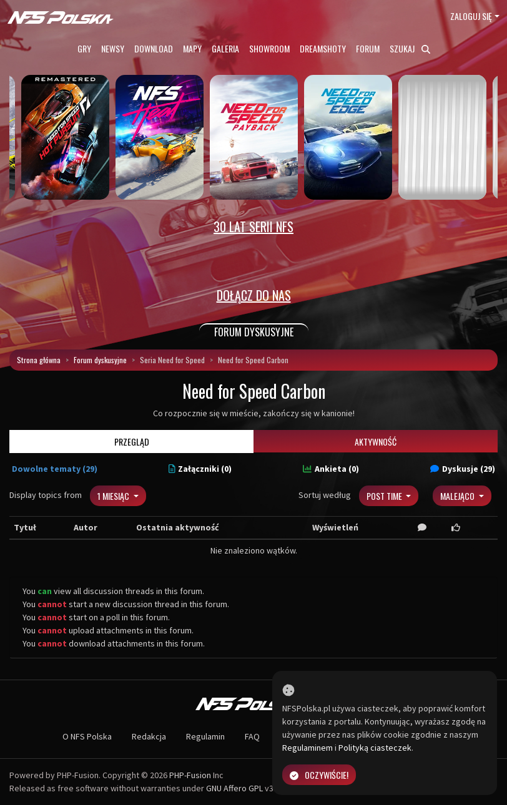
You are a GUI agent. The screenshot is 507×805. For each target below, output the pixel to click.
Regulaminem (307, 747)
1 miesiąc (114, 495)
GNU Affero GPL (234, 788)
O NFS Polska (87, 736)
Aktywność (375, 441)
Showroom (269, 48)
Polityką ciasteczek (374, 747)
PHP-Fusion (190, 775)
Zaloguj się (471, 15)
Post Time (385, 495)
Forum (368, 48)
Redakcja (149, 736)
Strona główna (39, 360)
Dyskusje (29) (462, 468)
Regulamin (205, 736)
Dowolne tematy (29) (54, 468)
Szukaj (410, 48)
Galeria (225, 48)
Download (153, 48)
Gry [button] (84, 48)
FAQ (252, 736)
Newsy (112, 48)
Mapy (192, 48)
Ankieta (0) (331, 468)
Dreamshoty (323, 48)
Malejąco (458, 495)
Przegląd (131, 441)
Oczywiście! (319, 774)
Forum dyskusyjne (100, 360)
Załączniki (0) (200, 468)
